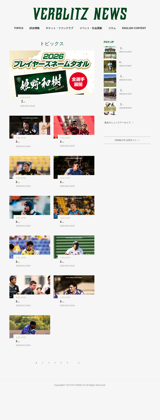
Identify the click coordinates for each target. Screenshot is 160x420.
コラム (112, 28)
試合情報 (35, 28)
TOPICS (18, 28)
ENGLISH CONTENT (134, 28)
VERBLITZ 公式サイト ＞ (127, 140)
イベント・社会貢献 (91, 28)
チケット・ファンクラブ (59, 28)
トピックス (25, 97)
